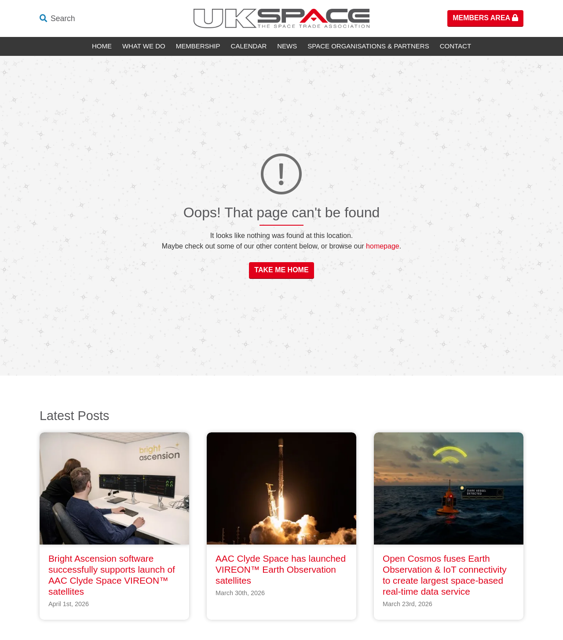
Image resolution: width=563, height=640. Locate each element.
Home (102, 46)
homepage (382, 246)
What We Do (143, 46)
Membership (198, 46)
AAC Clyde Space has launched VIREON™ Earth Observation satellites (281, 569)
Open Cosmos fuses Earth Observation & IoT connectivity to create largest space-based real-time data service (445, 574)
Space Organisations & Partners (368, 46)
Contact (455, 46)
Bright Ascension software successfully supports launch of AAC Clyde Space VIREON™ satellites (111, 574)
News (287, 46)
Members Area (485, 18)
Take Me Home (281, 270)
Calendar (249, 46)
